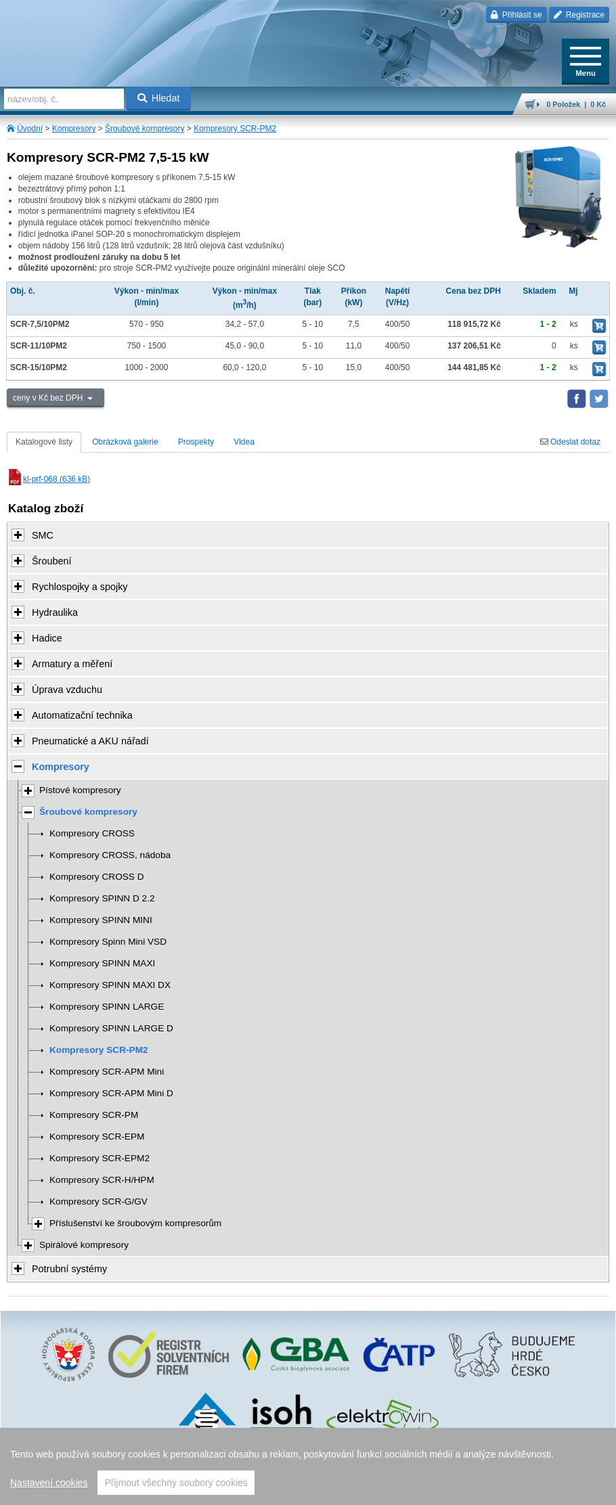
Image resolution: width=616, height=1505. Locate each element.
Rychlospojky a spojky (80, 586)
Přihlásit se (516, 15)
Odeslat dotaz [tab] (570, 442)
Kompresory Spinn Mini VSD (108, 942)
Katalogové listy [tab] (44, 442)
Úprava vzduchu (67, 689)
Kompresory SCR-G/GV (98, 1201)
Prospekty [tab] (196, 442)
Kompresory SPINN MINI (100, 920)
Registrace (579, 15)
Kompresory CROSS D (96, 877)
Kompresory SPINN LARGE (106, 1007)
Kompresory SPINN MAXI (102, 963)
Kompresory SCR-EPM (96, 1136)
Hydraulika (55, 612)
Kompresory (74, 128)
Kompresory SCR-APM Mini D (111, 1093)
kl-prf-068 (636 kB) (48, 479)
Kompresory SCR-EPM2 (99, 1158)
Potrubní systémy (69, 1268)
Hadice (47, 638)
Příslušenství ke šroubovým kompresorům (135, 1223)
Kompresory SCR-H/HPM (101, 1180)
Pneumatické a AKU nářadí (90, 741)
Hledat (158, 98)
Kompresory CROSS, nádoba (110, 855)
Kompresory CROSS (92, 833)
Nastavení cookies (48, 1482)
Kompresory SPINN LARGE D (111, 1028)
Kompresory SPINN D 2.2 (102, 898)
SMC (42, 535)
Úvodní (30, 128)
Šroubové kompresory (144, 128)
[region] (308, 1466)
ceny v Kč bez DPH (49, 398)
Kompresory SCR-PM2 (235, 128)
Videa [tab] (244, 442)
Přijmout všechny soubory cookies (176, 1482)
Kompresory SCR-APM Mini (106, 1071)
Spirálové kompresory (84, 1245)
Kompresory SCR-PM (93, 1115)
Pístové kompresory (80, 790)
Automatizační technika (82, 715)
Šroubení (51, 561)
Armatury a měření (72, 663)
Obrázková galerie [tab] (125, 442)
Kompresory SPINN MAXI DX (110, 985)
